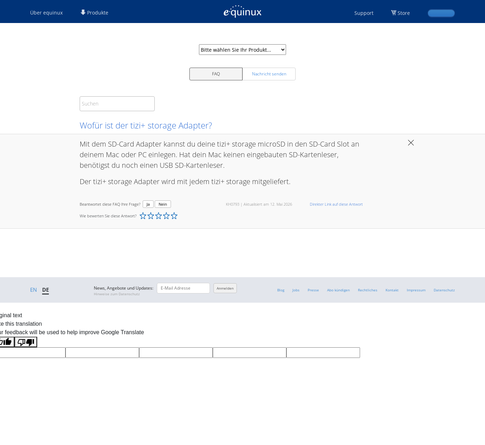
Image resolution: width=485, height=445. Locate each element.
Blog (280, 289)
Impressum (416, 289)
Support (363, 13)
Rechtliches (367, 289)
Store (404, 13)
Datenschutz (444, 289)
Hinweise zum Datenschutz (117, 293)
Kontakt (392, 289)
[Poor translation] (26, 342)
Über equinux (46, 12)
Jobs (295, 289)
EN (33, 289)
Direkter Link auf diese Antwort (336, 204)
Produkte (94, 12)
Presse (313, 289)
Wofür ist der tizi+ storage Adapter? (146, 125)
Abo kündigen (338, 289)
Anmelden (225, 288)
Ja (148, 204)
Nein (163, 204)
